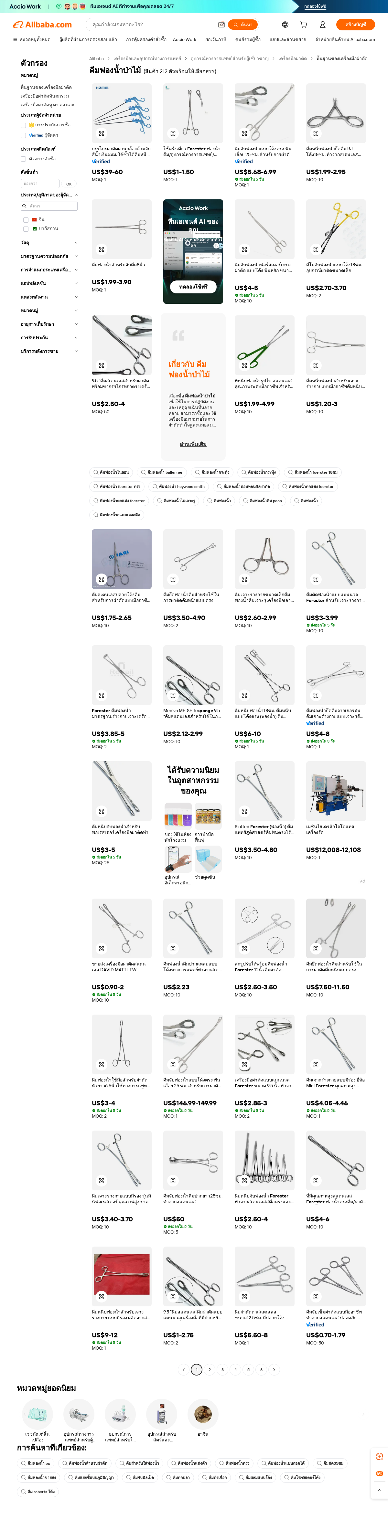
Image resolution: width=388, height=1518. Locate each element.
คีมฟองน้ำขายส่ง (38, 1477)
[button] (101, 133)
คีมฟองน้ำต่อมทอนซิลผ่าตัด (241, 486)
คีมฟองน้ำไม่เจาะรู (175, 500)
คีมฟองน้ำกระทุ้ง (211, 472)
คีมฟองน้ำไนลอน (111, 472)
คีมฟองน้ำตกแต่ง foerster (305, 486)
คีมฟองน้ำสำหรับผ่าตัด (84, 1463)
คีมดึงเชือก (214, 1477)
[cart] (305, 25)
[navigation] (49, 715)
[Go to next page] (274, 1370)
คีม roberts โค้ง (37, 1491)
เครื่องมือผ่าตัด (293, 58)
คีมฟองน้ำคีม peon (261, 500)
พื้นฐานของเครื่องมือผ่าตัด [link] (342, 58)
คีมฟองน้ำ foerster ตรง (116, 486)
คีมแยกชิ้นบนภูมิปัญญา (91, 1477)
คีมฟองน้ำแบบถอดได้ (282, 1463)
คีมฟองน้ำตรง (234, 1463)
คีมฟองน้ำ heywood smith (177, 486)
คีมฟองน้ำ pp (35, 1463)
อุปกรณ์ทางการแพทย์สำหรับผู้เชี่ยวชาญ (230, 58)
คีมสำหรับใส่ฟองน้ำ (139, 1463)
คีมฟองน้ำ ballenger (161, 472)
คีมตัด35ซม (330, 1463)
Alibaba (96, 58)
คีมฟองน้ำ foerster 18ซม (311, 472)
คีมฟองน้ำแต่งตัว (189, 1463)
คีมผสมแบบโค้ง (255, 1477)
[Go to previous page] (183, 1370)
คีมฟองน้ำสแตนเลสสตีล (116, 515)
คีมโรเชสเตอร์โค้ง (302, 1477)
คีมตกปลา (178, 1477)
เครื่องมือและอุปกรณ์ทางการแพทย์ (148, 58)
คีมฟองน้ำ (218, 500)
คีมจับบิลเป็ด (140, 1477)
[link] (379, 1456)
